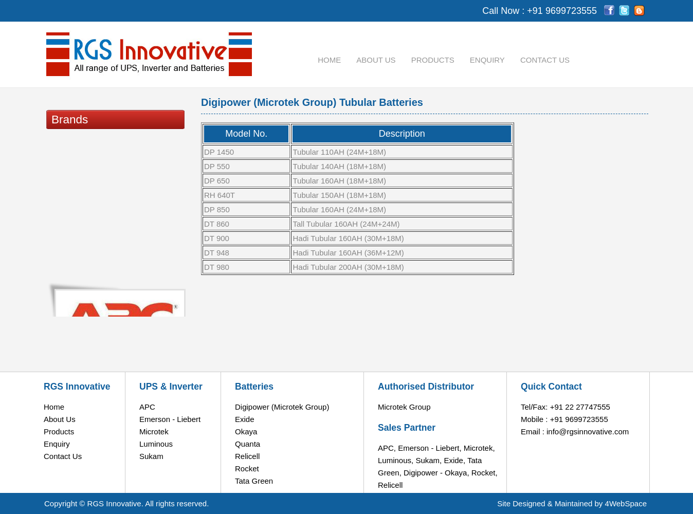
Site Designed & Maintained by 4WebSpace (572, 503)
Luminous (156, 443)
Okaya (246, 431)
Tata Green (254, 480)
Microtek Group (404, 406)
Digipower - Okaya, (436, 472)
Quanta (247, 443)
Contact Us (545, 60)
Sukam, (428, 460)
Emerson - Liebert (169, 419)
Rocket (247, 468)
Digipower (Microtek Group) (282, 406)
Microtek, (479, 448)
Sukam (151, 456)
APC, (387, 448)
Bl (639, 10)
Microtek (154, 431)
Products (432, 60)
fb (609, 10)
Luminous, (395, 460)
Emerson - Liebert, (429, 448)
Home (329, 60)
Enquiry (487, 60)
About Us (375, 60)
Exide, (454, 460)
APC (147, 406)
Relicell (247, 456)
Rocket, (484, 472)
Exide (244, 419)
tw (624, 10)
